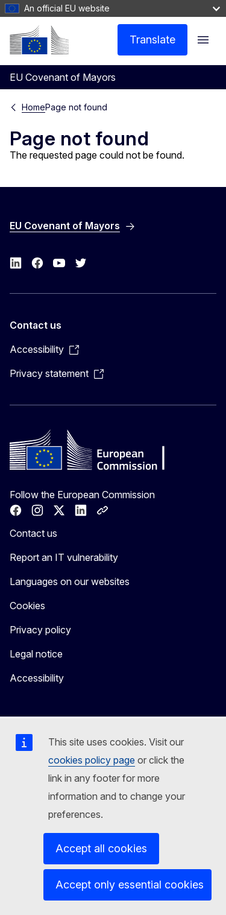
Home (33, 107)
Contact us (33, 533)
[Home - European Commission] (39, 39)
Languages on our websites (70, 581)
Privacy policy (40, 630)
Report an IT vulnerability (64, 557)
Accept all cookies (101, 848)
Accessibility (37, 678)
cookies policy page (91, 760)
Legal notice (36, 654)
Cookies (27, 606)
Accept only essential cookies (129, 884)
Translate (152, 39)
